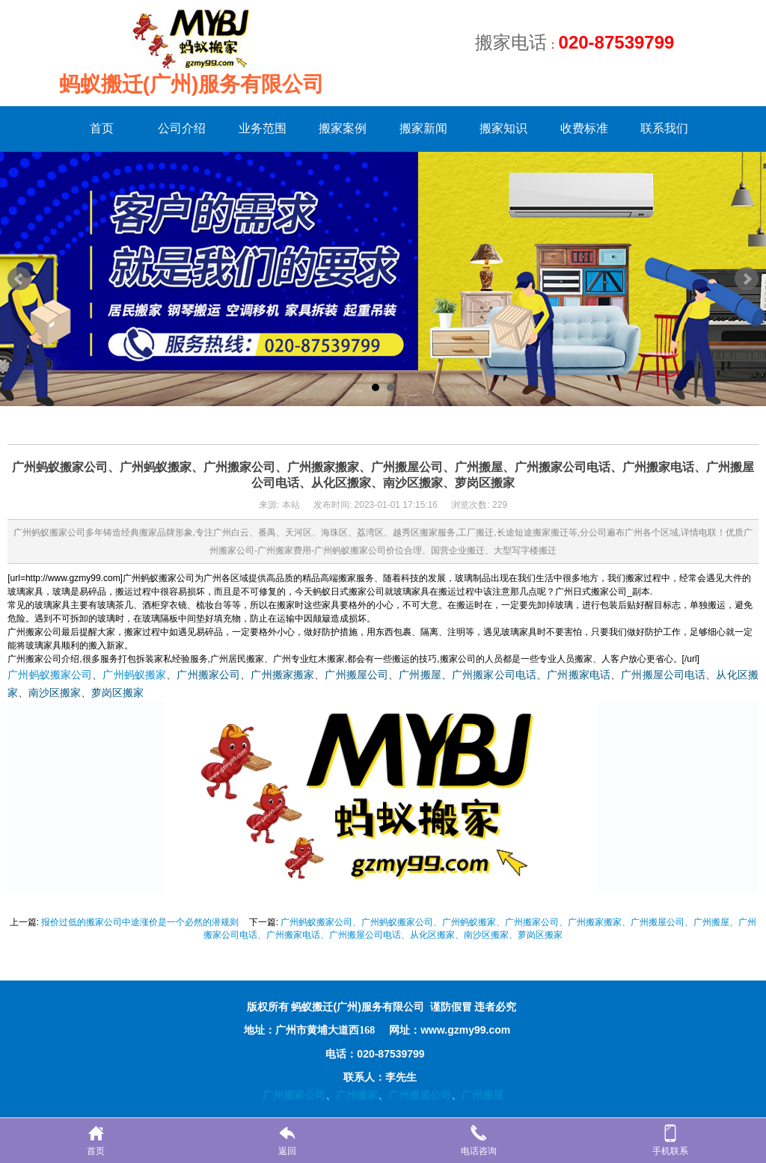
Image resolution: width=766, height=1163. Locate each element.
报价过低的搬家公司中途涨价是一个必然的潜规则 (140, 922)
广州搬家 (357, 1095)
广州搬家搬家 (282, 675)
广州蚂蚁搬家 (134, 675)
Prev (19, 279)
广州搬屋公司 (356, 675)
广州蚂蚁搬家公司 (49, 675)
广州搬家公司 (208, 675)
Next (747, 279)
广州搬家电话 (578, 675)
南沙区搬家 (54, 693)
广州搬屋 (420, 675)
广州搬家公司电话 (494, 675)
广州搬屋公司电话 (663, 675)
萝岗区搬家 (117, 693)
